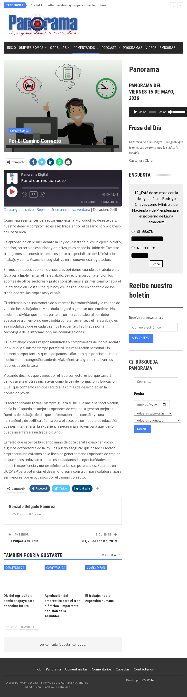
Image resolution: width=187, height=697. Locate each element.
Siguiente (28, 626)
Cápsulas (58, 48)
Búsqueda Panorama (143, 365)
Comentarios (84, 48)
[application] (156, 112)
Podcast (109, 48)
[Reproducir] (135, 112)
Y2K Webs (147, 680)
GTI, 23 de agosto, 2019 (99, 541)
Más (163, 48)
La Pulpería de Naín (23, 541)
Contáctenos (144, 669)
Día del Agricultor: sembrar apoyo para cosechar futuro (68, 5)
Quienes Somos (31, 48)
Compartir (109, 202)
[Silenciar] (168, 112)
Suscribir (88, 202)
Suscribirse (141, 338)
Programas (133, 48)
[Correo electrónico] (153, 327)
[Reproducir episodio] (12, 191)
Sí (138, 231)
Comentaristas (76, 669)
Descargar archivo (19, 209)
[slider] (151, 112)
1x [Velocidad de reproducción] (33, 194)
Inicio (11, 48)
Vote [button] (156, 264)
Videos (151, 48)
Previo (11, 626)
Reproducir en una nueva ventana (63, 209)
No (139, 248)
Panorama (53, 669)
